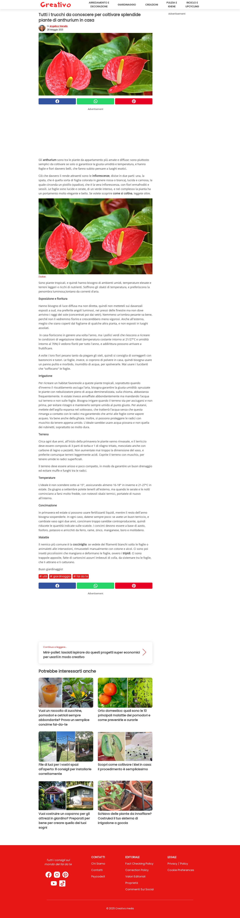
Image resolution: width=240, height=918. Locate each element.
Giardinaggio (127, 4)
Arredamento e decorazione (99, 4)
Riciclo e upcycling (192, 4)
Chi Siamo (98, 863)
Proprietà (131, 883)
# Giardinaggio (60, 576)
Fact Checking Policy (139, 863)
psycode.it (98, 876)
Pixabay (42, 276)
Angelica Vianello (59, 26)
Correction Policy (137, 870)
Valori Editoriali (135, 876)
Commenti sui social (139, 889)
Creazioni (151, 4)
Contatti (97, 870)
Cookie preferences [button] (180, 870)
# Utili (43, 576)
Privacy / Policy (177, 863)
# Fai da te (80, 576)
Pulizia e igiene (171, 4)
